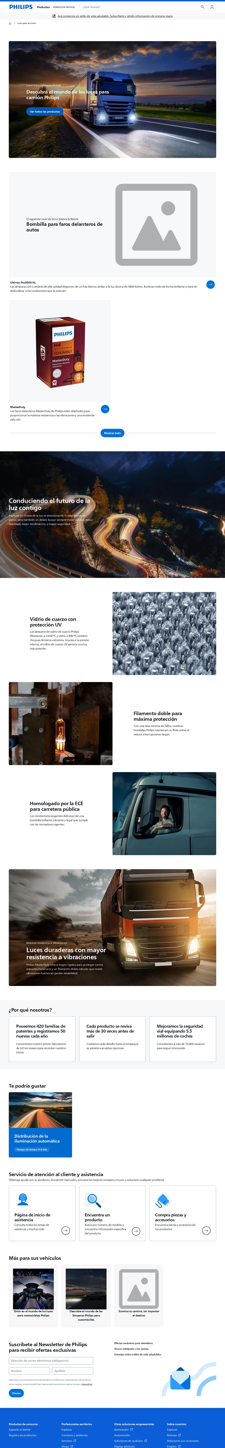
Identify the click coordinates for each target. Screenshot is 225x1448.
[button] (210, 284)
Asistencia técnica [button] (64, 7)
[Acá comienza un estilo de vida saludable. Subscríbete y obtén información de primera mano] (112, 16)
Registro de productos (22, 1435)
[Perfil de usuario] (212, 7)
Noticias (174, 1435)
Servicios (69, 1441)
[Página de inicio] (21, 7)
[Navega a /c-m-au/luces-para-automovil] (86, 1296)
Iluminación (123, 1429)
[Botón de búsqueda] (202, 7)
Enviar (16, 1393)
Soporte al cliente (20, 1429)
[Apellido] (72, 1370)
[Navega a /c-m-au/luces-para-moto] (33, 1296)
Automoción (122, 1435)
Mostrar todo (112, 433)
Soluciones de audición (130, 1441)
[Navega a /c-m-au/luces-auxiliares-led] (138, 1296)
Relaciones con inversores (183, 1441)
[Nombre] (29, 1370)
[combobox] (134, 7)
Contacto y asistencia (75, 1435)
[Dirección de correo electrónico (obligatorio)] (51, 1360)
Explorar (67, 1429)
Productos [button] (43, 7)
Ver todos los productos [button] (45, 111)
